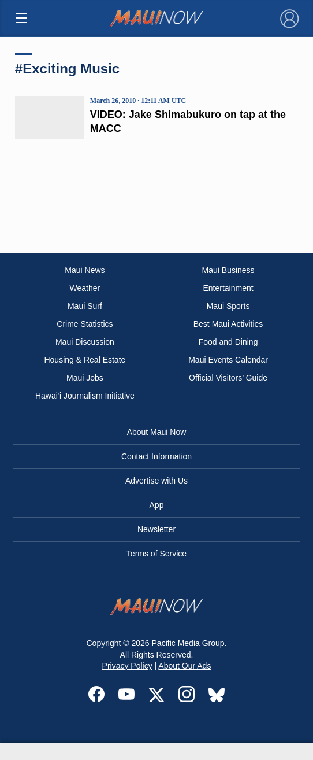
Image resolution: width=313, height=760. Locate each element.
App (157, 505)
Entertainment (228, 288)
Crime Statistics (85, 324)
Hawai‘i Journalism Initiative (85, 395)
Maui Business (228, 270)
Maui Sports (228, 306)
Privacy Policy (127, 665)
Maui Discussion (84, 341)
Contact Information (156, 456)
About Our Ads (184, 665)
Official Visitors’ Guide (228, 377)
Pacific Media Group (188, 643)
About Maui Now (157, 432)
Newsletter (156, 529)
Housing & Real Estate (84, 359)
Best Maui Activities (228, 324)
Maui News (85, 270)
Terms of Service (156, 553)
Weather (85, 288)
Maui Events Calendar (228, 359)
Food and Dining (228, 341)
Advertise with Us (156, 480)
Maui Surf (85, 306)
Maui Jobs (84, 377)
